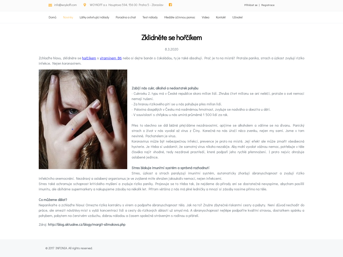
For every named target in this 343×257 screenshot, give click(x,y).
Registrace (268, 5)
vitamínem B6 (111, 58)
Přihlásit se (251, 5)
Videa (205, 17)
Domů (52, 17)
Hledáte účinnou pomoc (179, 17)
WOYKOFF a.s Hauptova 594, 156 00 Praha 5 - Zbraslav (126, 5)
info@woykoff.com (65, 5)
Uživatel (237, 17)
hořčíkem (89, 58)
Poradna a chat (126, 17)
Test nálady (150, 17)
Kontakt (221, 17)
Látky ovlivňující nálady (94, 17)
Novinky (68, 17)
